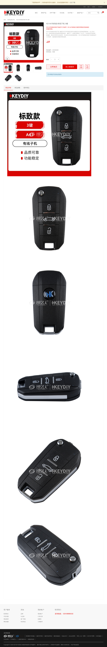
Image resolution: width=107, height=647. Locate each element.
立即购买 (53, 67)
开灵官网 (6, 639)
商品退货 (6, 619)
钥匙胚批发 (31, 639)
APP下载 (53, 13)
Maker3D (64, 636)
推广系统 (23, 619)
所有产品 (43, 13)
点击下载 (72, 2)
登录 (84, 6)
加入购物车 (69, 67)
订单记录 (40, 616)
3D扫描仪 (98, 636)
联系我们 (6, 613)
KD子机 (71, 13)
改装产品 (80, 13)
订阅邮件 (40, 621)
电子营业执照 (75, 644)
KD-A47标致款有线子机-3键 (22, 19)
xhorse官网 (72, 636)
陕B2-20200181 (65, 644)
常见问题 (6, 616)
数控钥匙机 (57, 636)
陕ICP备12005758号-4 (43, 644)
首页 (36, 13)
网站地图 (6, 621)
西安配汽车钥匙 (30, 636)
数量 (47, 59)
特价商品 (23, 621)
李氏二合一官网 (81, 636)
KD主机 (62, 13)
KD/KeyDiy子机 (11, 19)
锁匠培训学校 (48, 636)
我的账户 (40, 613)
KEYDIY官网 (90, 636)
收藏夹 (93, 6)
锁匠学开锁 (39, 636)
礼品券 (22, 616)
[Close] (104, 2)
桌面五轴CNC (22, 639)
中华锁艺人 (13, 639)
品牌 (22, 613)
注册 (88, 6)
